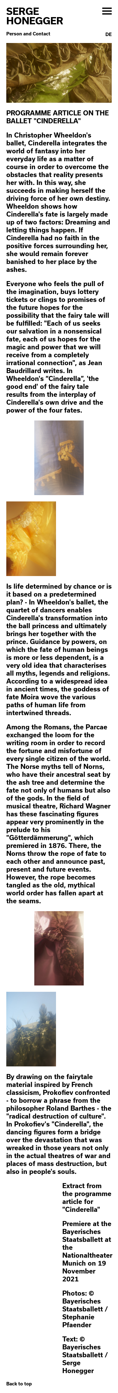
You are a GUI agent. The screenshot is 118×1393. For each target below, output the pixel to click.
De (108, 34)
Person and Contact (28, 34)
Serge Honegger (34, 15)
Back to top (19, 1383)
